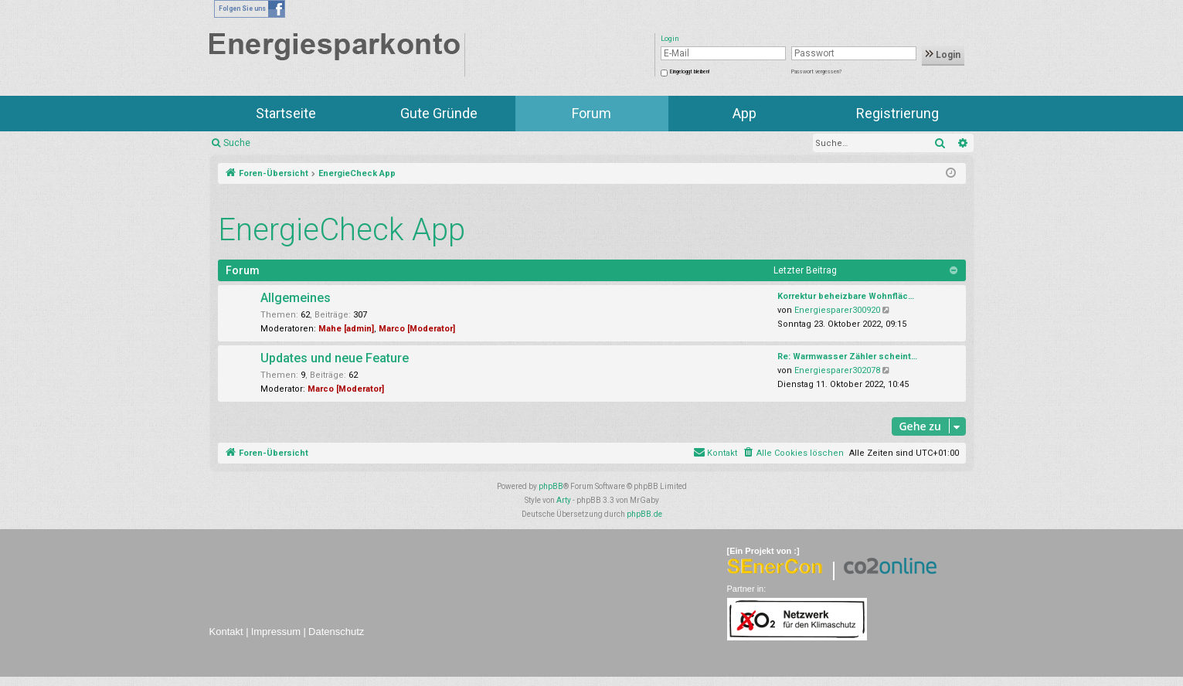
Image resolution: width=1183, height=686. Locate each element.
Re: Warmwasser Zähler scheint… (847, 356)
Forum (591, 113)
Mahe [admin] (346, 329)
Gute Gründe (439, 113)
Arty (563, 500)
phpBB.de (644, 514)
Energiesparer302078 (837, 370)
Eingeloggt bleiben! (689, 72)
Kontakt (226, 631)
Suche (236, 143)
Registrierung (897, 113)
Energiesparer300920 (837, 310)
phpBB (551, 486)
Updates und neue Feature (334, 358)
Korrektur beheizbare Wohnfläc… (845, 296)
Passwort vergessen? (816, 72)
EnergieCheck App (341, 230)
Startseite (286, 113)
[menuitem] (793, 453)
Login (943, 54)
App (744, 113)
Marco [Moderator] (417, 329)
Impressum (276, 631)
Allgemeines (295, 297)
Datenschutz (336, 631)
